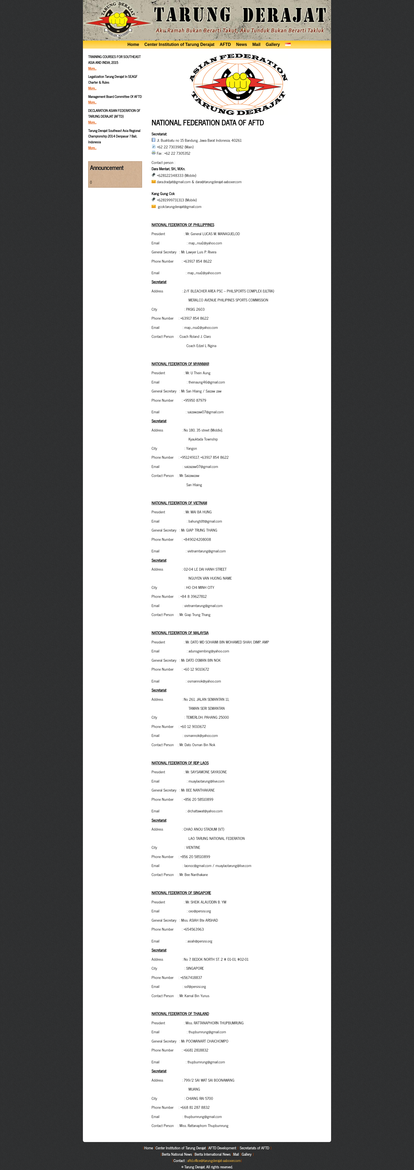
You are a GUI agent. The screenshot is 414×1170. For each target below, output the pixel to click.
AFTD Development (222, 1148)
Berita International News (212, 1154)
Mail (256, 44)
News (241, 44)
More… (92, 68)
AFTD (225, 44)
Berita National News (177, 1154)
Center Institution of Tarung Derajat (179, 44)
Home (133, 44)
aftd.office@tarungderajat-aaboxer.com (214, 1160)
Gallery (273, 44)
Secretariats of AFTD (254, 1148)
